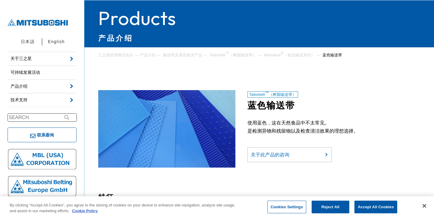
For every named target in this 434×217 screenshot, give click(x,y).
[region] (217, 206)
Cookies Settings (287, 207)
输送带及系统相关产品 (182, 55)
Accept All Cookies (376, 207)
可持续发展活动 (25, 72)
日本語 (28, 41)
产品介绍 (148, 55)
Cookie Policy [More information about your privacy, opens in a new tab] (85, 211)
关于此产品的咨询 (270, 154)
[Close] (424, 205)
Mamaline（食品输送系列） (289, 54)
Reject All (330, 207)
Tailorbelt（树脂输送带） (232, 54)
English (56, 41)
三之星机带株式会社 (116, 55)
